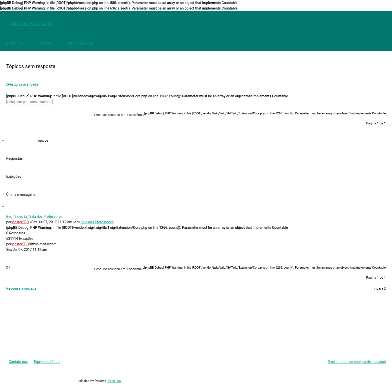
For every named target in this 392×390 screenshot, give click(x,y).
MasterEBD (20, 222)
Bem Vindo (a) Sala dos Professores (34, 217)
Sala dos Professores (97, 222)
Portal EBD (114, 381)
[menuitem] (381, 23)
